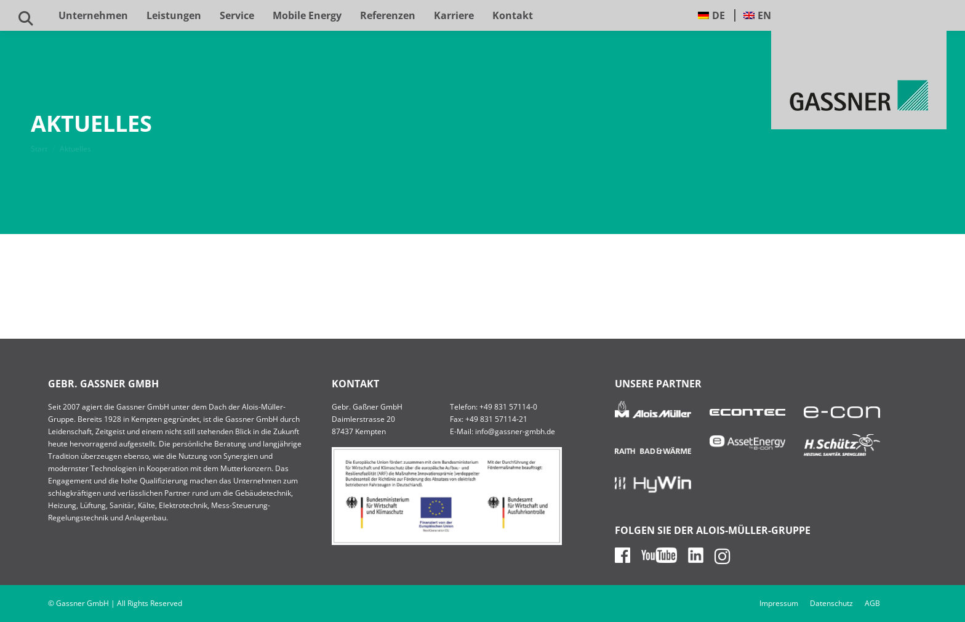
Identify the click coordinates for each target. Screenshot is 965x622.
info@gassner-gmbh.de (515, 431)
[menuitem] (711, 15)
